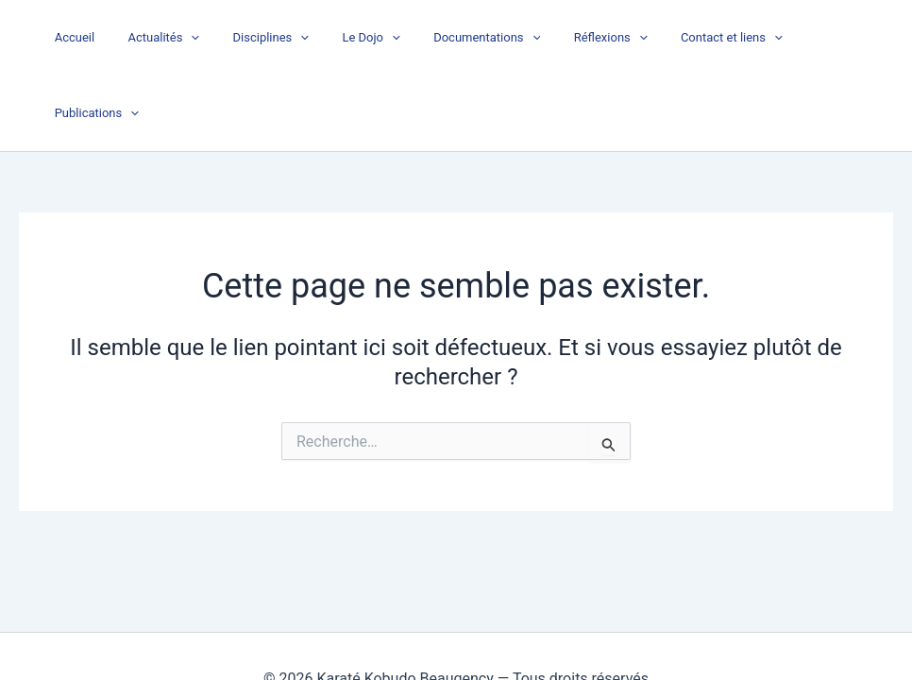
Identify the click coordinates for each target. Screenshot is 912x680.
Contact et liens (721, 38)
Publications (839, 38)
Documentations (494, 38)
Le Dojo (386, 38)
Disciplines (296, 38)
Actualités (197, 38)
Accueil (116, 37)
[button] (224, 38)
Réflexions (609, 38)
